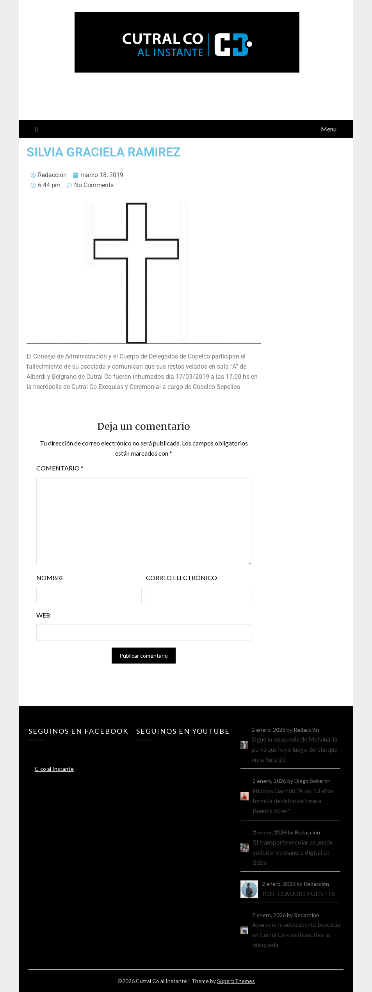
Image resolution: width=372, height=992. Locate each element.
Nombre (50, 577)
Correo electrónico (181, 577)
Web (43, 615)
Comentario (60, 468)
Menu (328, 129)
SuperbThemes (236, 981)
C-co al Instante (54, 768)
